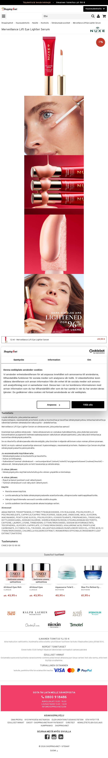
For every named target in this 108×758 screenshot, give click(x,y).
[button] (104, 16)
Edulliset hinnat (16, 723)
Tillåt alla (88, 404)
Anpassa (53, 404)
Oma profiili (17, 720)
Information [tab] (54, 359)
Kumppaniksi (47, 726)
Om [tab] (89, 359)
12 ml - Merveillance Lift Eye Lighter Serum (54, 340)
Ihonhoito (45, 23)
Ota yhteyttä (92, 720)
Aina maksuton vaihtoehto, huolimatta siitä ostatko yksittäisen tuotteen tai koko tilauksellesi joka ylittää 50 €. (54, 640)
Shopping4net (7, 23)
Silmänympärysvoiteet (61, 23)
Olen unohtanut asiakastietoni (67, 720)
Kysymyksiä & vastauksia (37, 720)
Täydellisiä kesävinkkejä (37, 2)
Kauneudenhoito (22, 23)
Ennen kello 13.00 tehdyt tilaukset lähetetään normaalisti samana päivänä (54, 648)
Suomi (54, 751)
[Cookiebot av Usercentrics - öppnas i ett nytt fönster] (92, 351)
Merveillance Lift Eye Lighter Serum (87, 23)
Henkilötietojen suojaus (89, 723)
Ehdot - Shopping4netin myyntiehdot (45, 723)
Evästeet (70, 723)
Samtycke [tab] (19, 359)
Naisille (35, 23)
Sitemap (65, 746)
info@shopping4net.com (54, 707)
